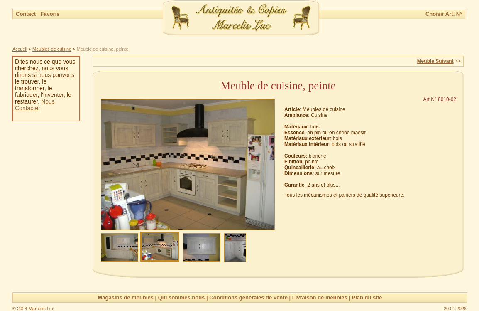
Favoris (49, 14)
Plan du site (367, 297)
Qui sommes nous (181, 297)
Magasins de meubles (125, 297)
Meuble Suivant (435, 61)
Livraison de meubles (319, 297)
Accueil (19, 49)
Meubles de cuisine (51, 49)
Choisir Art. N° (443, 14)
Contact (26, 14)
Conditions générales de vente (248, 297)
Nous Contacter (35, 104)
